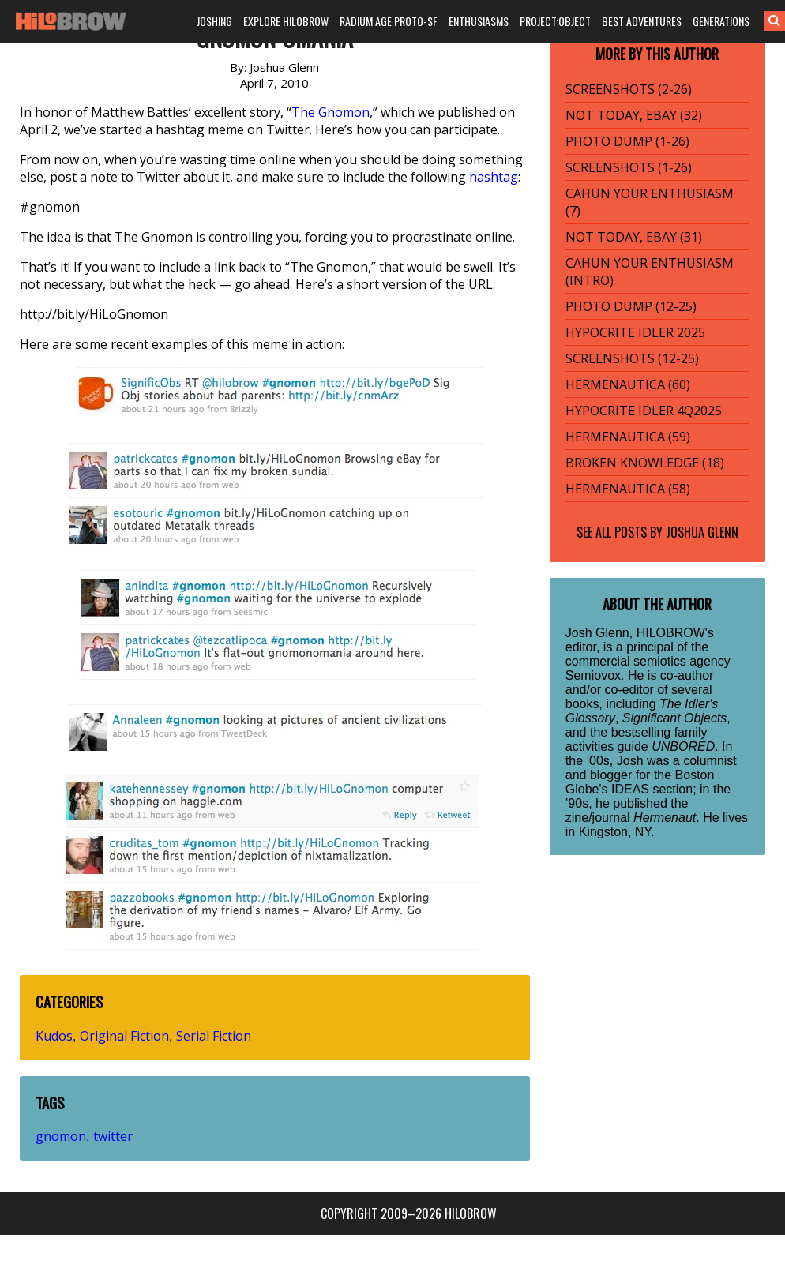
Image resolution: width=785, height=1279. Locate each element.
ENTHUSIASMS (479, 21)
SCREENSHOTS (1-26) (628, 167)
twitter (113, 1136)
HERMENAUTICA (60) (627, 384)
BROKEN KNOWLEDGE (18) (644, 462)
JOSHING (214, 21)
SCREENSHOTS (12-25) (632, 358)
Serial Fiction (213, 1036)
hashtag (493, 177)
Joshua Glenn (702, 532)
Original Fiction (124, 1036)
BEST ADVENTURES (642, 21)
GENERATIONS (721, 21)
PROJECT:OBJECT (555, 21)
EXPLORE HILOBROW (286, 21)
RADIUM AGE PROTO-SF (389, 21)
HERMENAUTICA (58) (627, 488)
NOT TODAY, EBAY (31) (633, 237)
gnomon (61, 1136)
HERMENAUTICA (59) (627, 436)
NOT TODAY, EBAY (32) (633, 115)
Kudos (54, 1036)
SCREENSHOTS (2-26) (628, 89)
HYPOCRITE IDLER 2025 (635, 332)
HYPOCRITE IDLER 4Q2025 (643, 410)
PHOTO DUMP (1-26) (627, 141)
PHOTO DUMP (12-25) (631, 306)
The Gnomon (330, 112)
